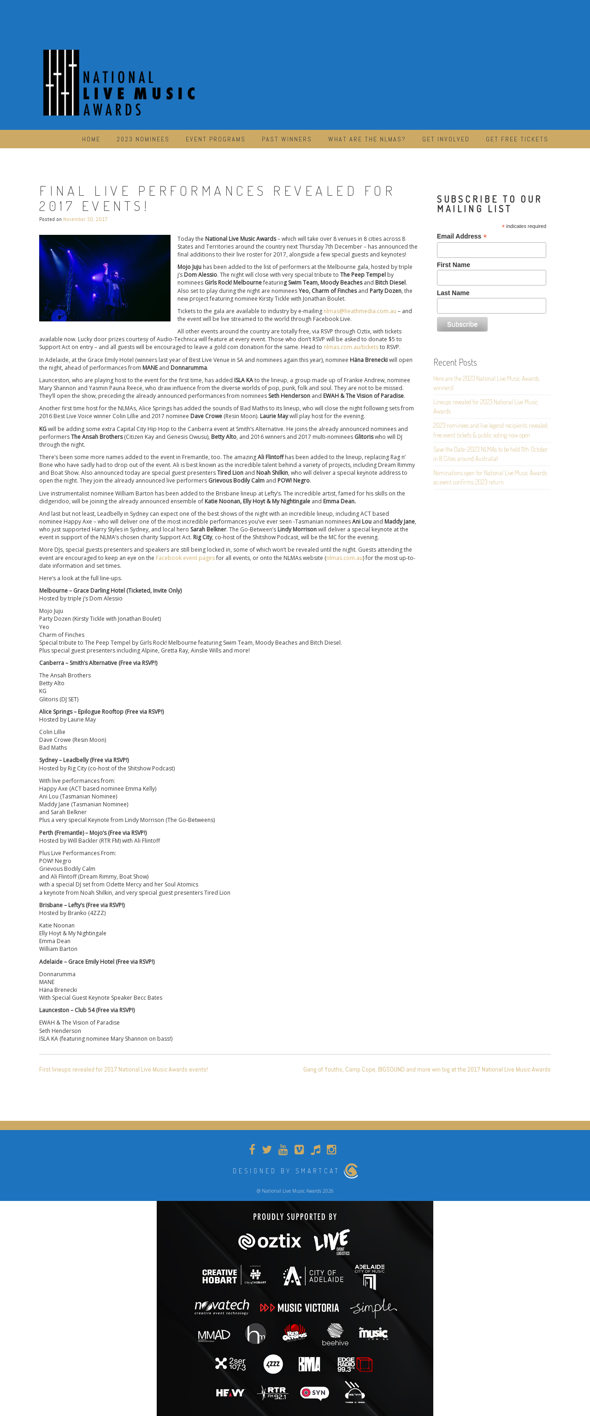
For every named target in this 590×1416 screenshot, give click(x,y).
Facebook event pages (185, 558)
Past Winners (287, 139)
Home (91, 139)
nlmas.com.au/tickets (351, 347)
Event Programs (216, 139)
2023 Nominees (143, 139)
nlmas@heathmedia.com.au (360, 311)
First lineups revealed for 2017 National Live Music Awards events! (123, 1069)
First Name (453, 264)
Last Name (453, 293)
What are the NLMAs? (367, 139)
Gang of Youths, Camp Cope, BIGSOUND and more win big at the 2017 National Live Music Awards (427, 1069)
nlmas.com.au (344, 558)
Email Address (462, 236)
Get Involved (446, 139)
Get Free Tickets (517, 139)
